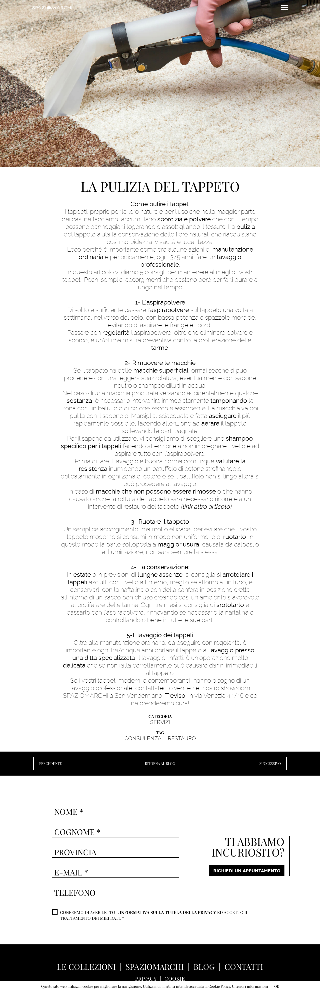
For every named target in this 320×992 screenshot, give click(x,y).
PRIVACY (146, 978)
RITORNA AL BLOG (160, 763)
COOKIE (174, 978)
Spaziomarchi (52, 8)
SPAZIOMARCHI (155, 966)
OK (276, 986)
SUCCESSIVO (270, 763)
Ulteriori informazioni (250, 986)
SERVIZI (160, 722)
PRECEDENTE (50, 763)
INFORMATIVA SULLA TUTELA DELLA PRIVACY (168, 912)
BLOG (204, 966)
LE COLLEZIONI (86, 966)
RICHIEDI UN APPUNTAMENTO (246, 871)
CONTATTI (243, 966)
